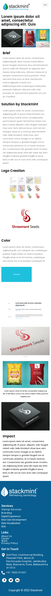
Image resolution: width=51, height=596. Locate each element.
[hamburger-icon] (45, 5)
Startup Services (11, 509)
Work (4, 540)
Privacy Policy (9, 543)
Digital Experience (11, 516)
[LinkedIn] (17, 580)
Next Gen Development (13, 519)
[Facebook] (4, 580)
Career (5, 538)
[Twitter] (11, 580)
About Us (6, 536)
